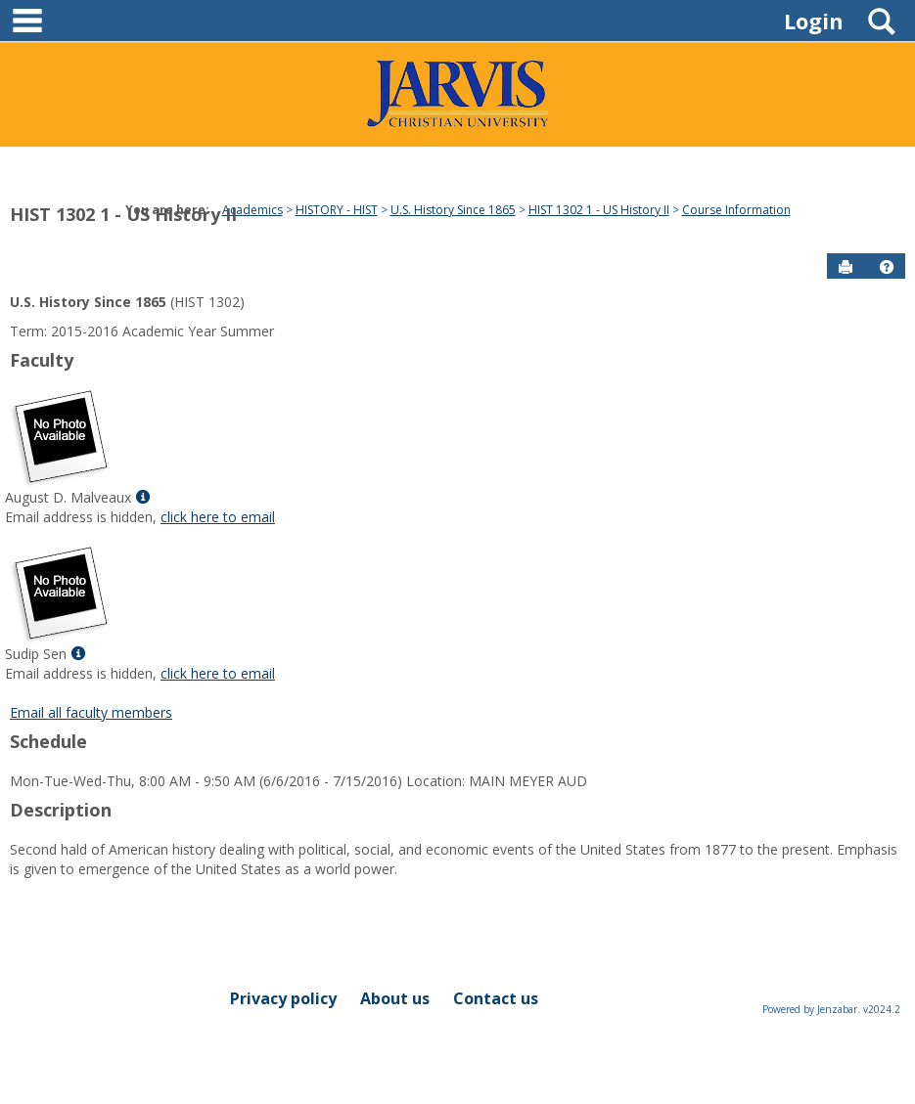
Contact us (495, 998)
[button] (886, 267)
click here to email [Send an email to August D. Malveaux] (217, 517)
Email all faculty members (91, 712)
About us (395, 998)
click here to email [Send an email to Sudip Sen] (217, 673)
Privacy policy (283, 998)
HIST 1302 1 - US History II (123, 214)
